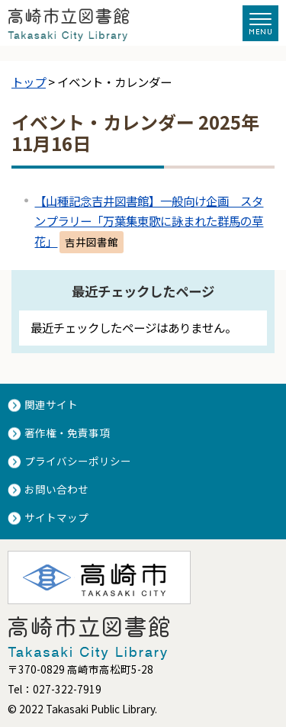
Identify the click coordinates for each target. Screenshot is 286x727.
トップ (28, 81)
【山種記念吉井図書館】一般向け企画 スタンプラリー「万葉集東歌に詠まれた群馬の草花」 (148, 220)
